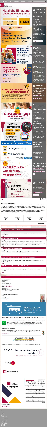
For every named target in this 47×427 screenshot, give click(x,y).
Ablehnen (8, 226)
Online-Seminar (37, 95)
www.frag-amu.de (5, 333)
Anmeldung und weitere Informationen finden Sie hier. (39, 171)
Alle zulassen (38, 226)
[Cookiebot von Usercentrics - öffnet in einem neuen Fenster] (41, 199)
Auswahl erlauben (23, 226)
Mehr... (3, 236)
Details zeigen (41, 223)
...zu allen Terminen (5, 406)
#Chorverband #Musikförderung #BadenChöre (25, 325)
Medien (2, 415)
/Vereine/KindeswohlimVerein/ (22, 253)
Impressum (3, 424)
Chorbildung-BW (5, 342)
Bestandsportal (4, 416)
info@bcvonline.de (37, 41)
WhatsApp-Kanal (17, 321)
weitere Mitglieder (5, 298)
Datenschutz (3, 425)
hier (23, 317)
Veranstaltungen (4, 414)
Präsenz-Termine (37, 98)
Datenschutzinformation (26, 212)
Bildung (2, 413)
